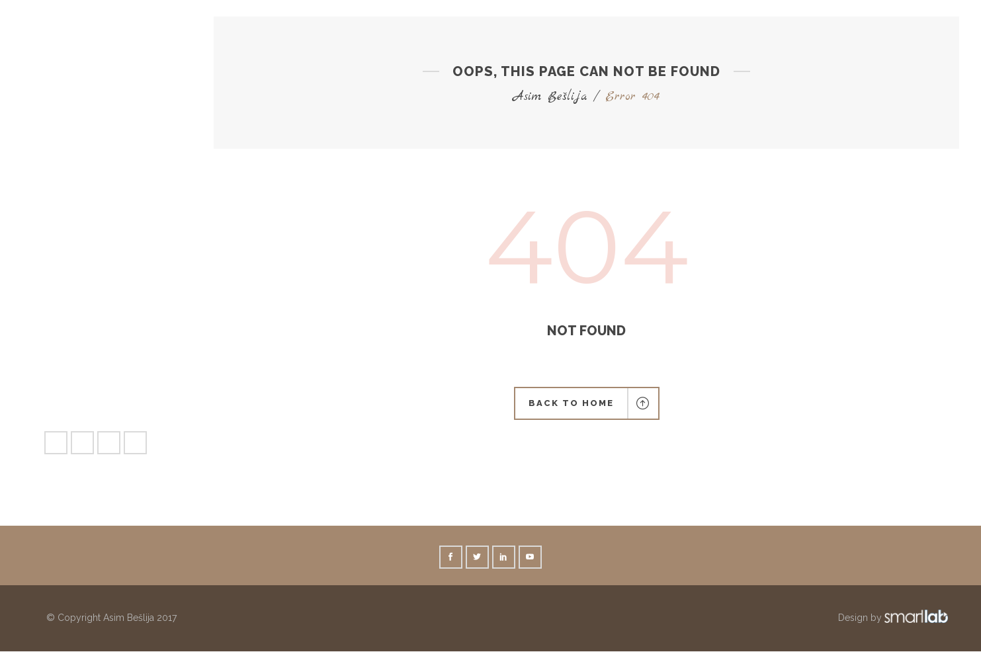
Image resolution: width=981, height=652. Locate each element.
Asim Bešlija (550, 97)
